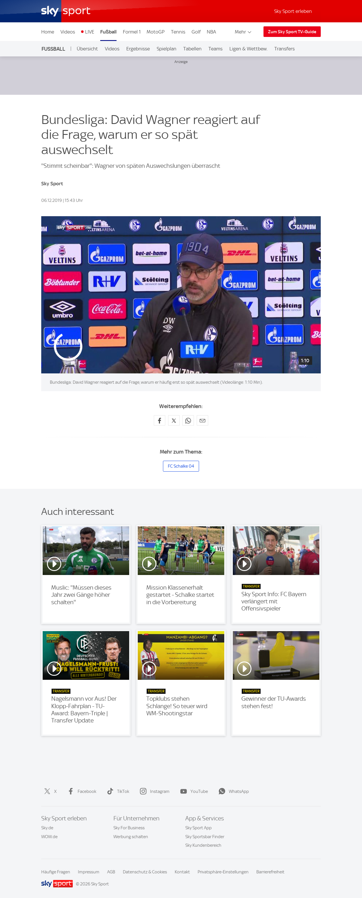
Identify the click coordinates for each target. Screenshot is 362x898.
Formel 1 (132, 32)
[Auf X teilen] (174, 420)
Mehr (243, 32)
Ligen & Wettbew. (248, 49)
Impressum (88, 872)
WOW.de (49, 836)
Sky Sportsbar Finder (204, 836)
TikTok (117, 791)
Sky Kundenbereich (203, 845)
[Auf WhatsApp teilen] (188, 420)
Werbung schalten (130, 836)
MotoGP (156, 32)
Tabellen (192, 49)
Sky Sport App (198, 827)
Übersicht (87, 49)
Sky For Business (129, 827)
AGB (111, 872)
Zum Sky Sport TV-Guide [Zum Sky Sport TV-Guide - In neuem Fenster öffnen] (292, 31)
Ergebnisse (138, 49)
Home (47, 32)
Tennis (178, 32)
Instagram (153, 791)
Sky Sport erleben (293, 11)
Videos (67, 32)
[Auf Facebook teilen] (159, 420)
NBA (211, 32)
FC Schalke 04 (181, 466)
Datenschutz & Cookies (145, 872)
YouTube (193, 791)
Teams (215, 49)
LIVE (89, 32)
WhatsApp (232, 791)
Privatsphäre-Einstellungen (223, 872)
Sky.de (47, 827)
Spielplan (166, 49)
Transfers (284, 49)
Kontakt (182, 872)
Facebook (80, 791)
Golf (196, 32)
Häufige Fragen (55, 872)
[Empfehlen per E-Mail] (202, 420)
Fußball (108, 32)
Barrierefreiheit (270, 872)
